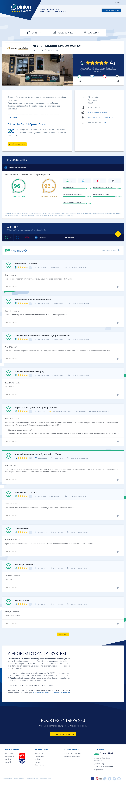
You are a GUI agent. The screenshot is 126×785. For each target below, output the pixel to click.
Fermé (104, 122)
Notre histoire (9, 753)
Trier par (107, 250)
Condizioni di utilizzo (19, 778)
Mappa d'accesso (99, 770)
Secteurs (37, 762)
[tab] (96, 753)
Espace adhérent (40, 765)
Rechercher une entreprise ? (72, 753)
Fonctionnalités (39, 756)
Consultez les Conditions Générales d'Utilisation (51, 693)
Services (37, 759)
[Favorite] (118, 234)
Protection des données (32, 778)
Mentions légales (7, 778)
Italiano (117, 2)
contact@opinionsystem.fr (102, 758)
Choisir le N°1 (39, 753)
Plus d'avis (63, 634)
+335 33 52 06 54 (99, 761)
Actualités (8, 762)
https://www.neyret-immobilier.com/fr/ (101, 117)
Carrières (8, 759)
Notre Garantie (9, 756)
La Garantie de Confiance (72, 756)
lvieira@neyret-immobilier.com (98, 112)
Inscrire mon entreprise (111, 10)
